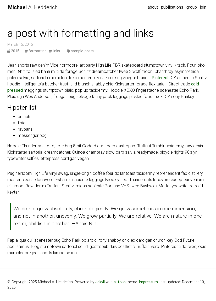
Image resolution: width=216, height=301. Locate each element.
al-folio (120, 282)
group (191, 7)
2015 (13, 51)
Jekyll (100, 282)
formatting (36, 51)
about (153, 7)
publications (172, 7)
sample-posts (80, 51)
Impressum (148, 282)
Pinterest (160, 77)
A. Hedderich (33, 7)
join (203, 7)
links (54, 51)
